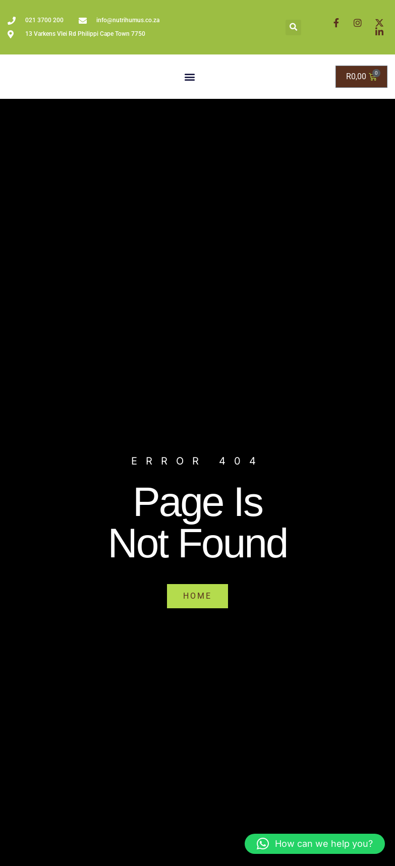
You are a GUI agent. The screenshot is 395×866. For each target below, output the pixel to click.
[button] (293, 27)
